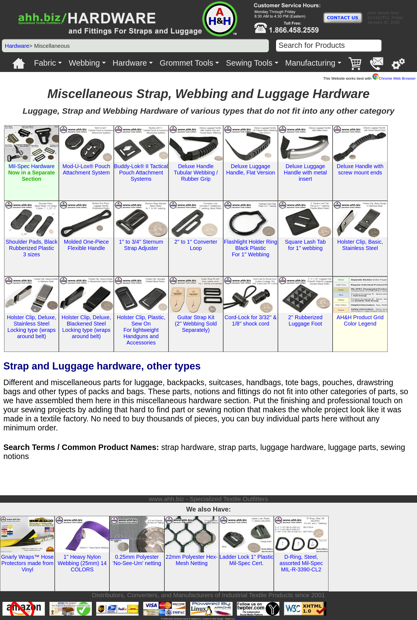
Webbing (84, 63)
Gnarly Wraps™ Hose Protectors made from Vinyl (27, 563)
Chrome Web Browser (394, 78)
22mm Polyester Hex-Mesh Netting (191, 560)
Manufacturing (310, 63)
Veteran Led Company (245, 619)
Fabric (45, 63)
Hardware (17, 46)
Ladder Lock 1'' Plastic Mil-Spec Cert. (246, 560)
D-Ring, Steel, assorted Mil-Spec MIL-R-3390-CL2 (301, 563)
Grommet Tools (186, 63)
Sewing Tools (249, 63)
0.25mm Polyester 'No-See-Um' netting (137, 560)
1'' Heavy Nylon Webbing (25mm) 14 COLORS (82, 563)
